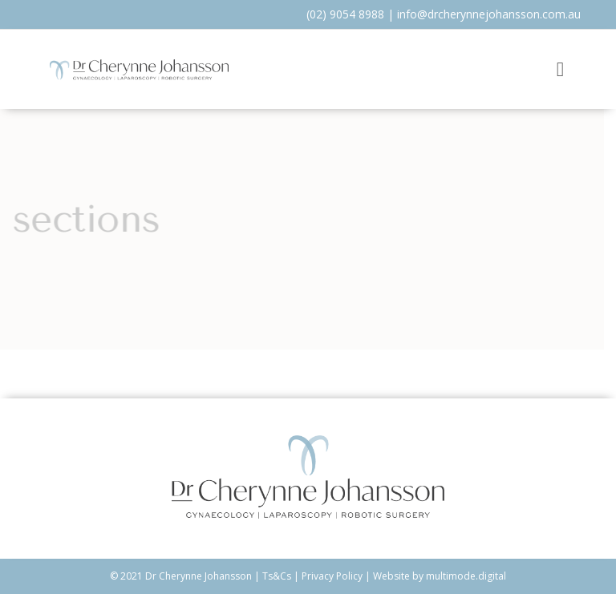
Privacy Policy (332, 576)
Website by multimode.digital (439, 576)
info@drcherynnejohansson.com (481, 14)
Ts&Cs (276, 576)
